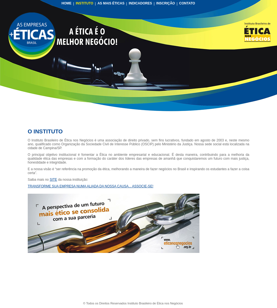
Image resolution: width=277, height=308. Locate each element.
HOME (66, 3)
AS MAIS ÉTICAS (111, 3)
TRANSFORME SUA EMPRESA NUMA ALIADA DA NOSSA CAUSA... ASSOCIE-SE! (90, 186)
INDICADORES (140, 3)
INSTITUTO (84, 3)
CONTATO (187, 3)
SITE (53, 180)
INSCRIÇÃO (165, 3)
